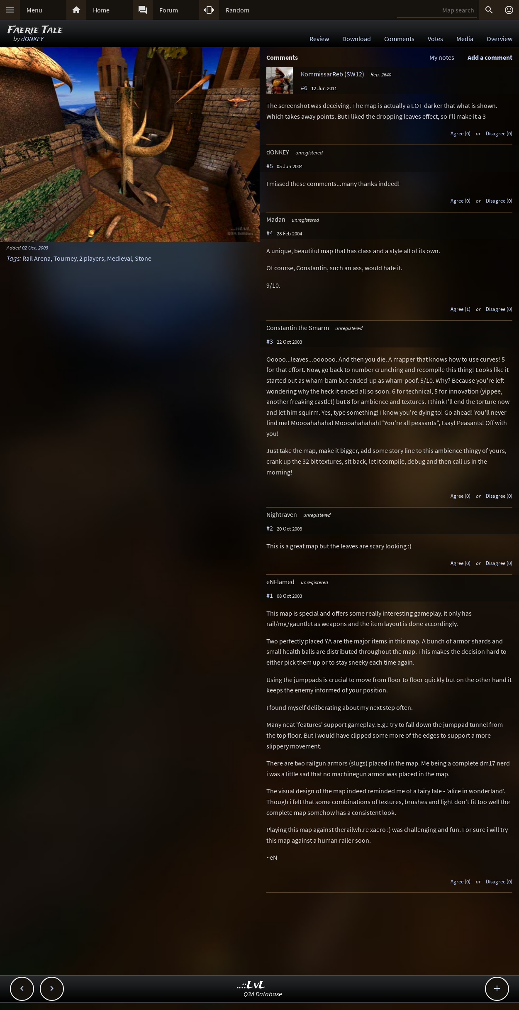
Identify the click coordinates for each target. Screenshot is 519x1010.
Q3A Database (263, 994)
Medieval (119, 258)
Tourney (65, 258)
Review (319, 38)
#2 (269, 528)
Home (101, 10)
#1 (269, 595)
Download (356, 38)
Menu (34, 10)
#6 (304, 87)
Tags (13, 258)
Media (464, 38)
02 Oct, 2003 (35, 247)
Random (237, 10)
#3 (269, 341)
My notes (441, 57)
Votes (435, 38)
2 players (91, 258)
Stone (143, 258)
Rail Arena (36, 258)
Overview (499, 38)
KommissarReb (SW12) (332, 74)
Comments (399, 38)
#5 (269, 165)
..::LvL (252, 985)
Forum (168, 10)
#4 (269, 233)
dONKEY (32, 38)
